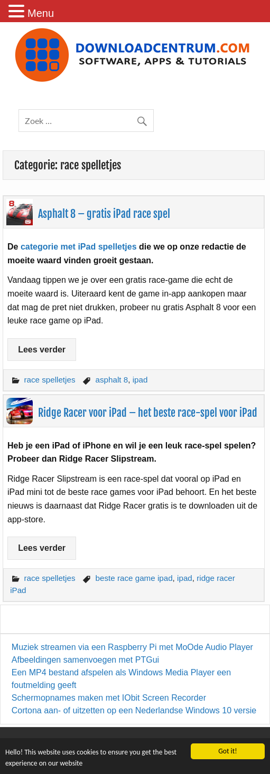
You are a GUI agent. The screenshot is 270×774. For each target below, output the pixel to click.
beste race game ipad (134, 578)
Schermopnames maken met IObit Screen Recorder (109, 697)
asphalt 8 (112, 379)
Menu (40, 13)
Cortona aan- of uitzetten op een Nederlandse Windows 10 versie (134, 710)
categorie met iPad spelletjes (79, 246)
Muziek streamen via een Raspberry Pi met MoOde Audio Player (132, 647)
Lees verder (42, 349)
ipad (140, 379)
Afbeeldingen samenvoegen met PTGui (85, 659)
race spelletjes (49, 379)
